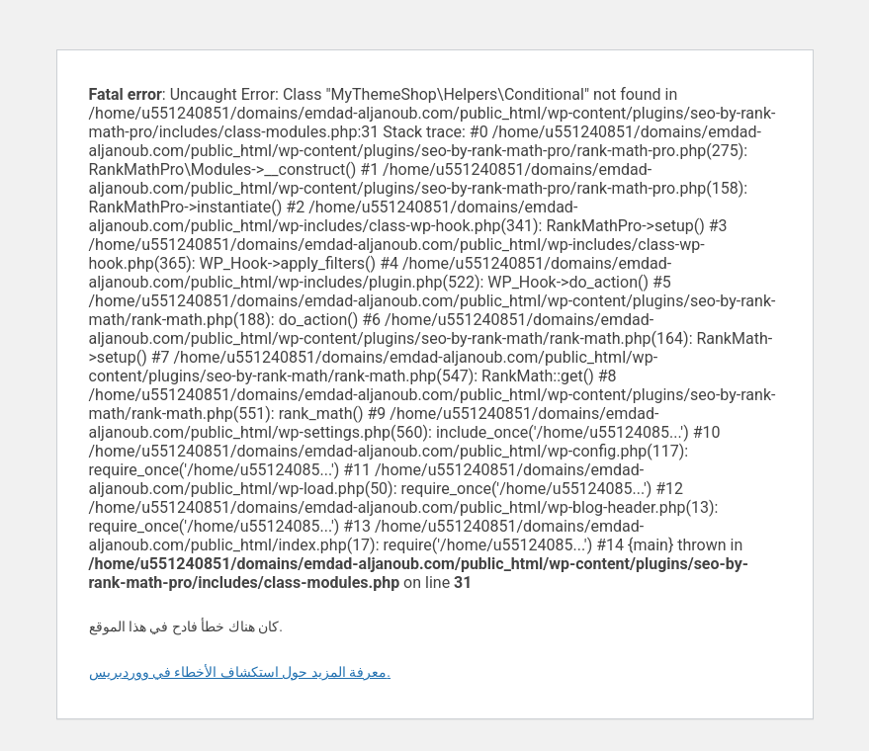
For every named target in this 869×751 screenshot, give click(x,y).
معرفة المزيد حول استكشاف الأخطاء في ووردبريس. (240, 672)
